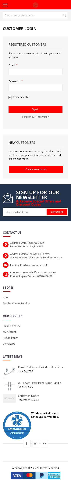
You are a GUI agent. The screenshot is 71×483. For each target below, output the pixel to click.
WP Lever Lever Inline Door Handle (39, 383)
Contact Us (9, 343)
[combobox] (35, 15)
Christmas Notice (28, 396)
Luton (6, 297)
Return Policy (10, 337)
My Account (9, 331)
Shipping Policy (11, 326)
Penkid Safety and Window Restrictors (41, 367)
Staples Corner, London (16, 303)
